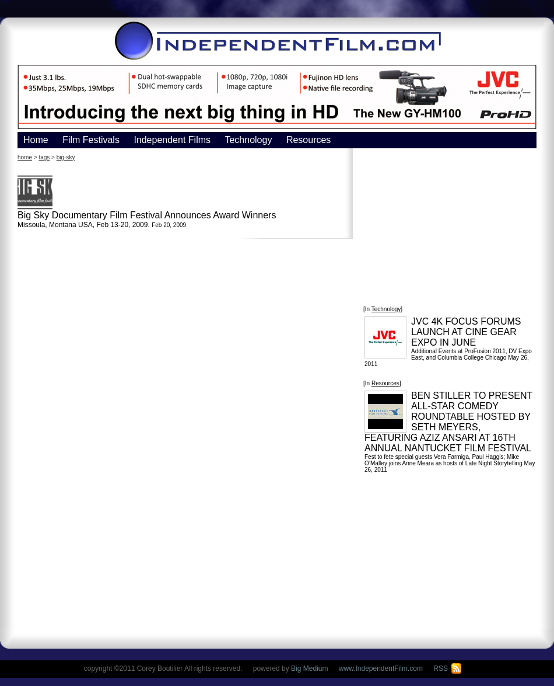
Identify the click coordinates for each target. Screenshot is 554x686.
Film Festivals (91, 140)
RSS (447, 668)
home (24, 157)
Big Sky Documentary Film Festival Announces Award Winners (146, 215)
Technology (248, 140)
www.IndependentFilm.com (381, 668)
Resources (308, 140)
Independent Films (172, 140)
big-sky (66, 157)
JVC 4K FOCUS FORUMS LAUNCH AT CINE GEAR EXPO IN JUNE (466, 331)
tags (44, 157)
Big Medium (309, 668)
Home (35, 140)
